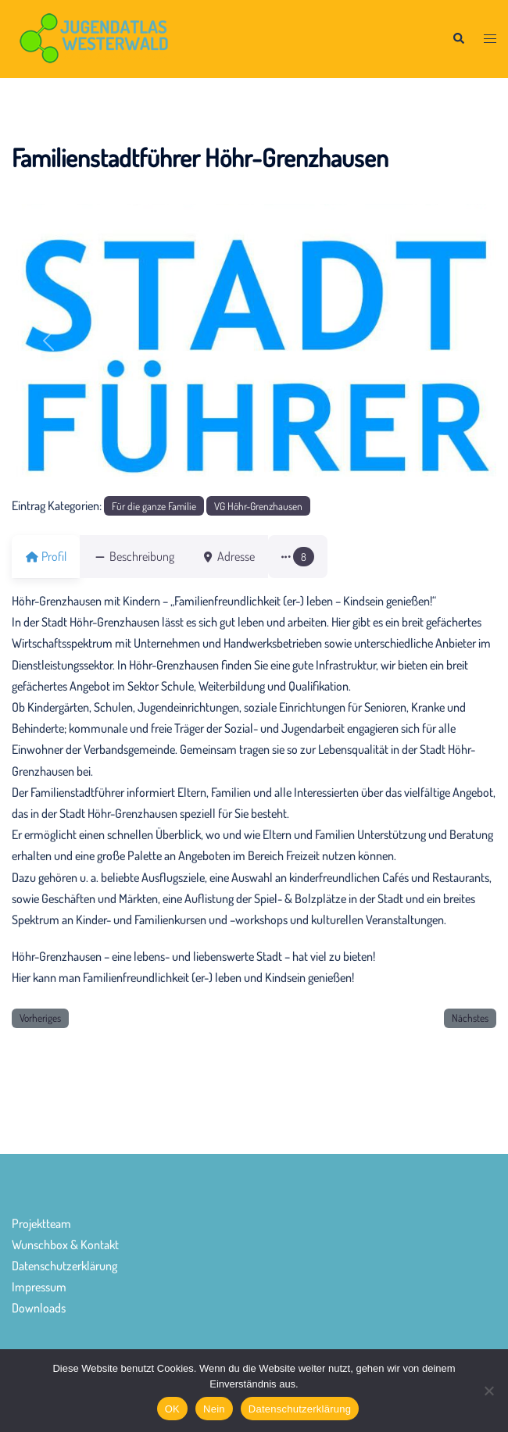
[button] (458, 39)
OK (172, 1409)
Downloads (39, 1308)
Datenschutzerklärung (64, 1265)
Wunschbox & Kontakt (65, 1244)
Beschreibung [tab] (143, 556)
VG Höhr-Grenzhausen (258, 505)
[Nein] (488, 1390)
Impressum (39, 1287)
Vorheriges (40, 1017)
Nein (214, 1409)
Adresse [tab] (247, 556)
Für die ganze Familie (154, 505)
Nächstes (470, 1017)
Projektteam (41, 1223)
